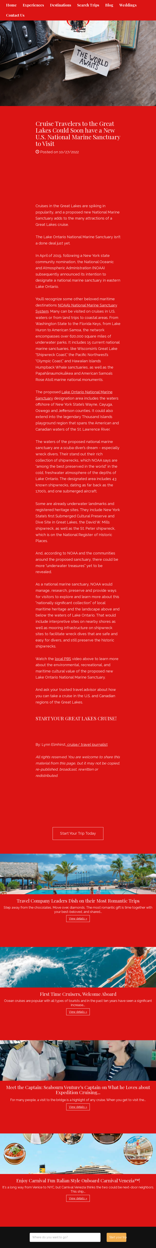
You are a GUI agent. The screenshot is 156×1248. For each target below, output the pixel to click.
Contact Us (15, 15)
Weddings (127, 5)
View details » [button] (78, 918)
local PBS (63, 659)
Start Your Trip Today (78, 833)
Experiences (33, 5)
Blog (109, 5)
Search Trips (88, 5)
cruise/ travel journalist (87, 744)
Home (11, 5)
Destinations (60, 5)
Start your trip (117, 1237)
